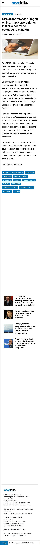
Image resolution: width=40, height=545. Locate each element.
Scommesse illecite (10, 187)
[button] (20, 49)
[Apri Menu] (3, 3)
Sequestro (7, 191)
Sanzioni (6, 184)
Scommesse (16, 184)
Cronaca (7, 14)
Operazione (7, 180)
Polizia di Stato (29, 180)
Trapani (17, 191)
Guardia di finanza (20, 176)
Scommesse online (26, 187)
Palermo (17, 180)
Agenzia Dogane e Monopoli (13, 172)
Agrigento (30, 172)
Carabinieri (7, 176)
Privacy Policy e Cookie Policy (14, 529)
